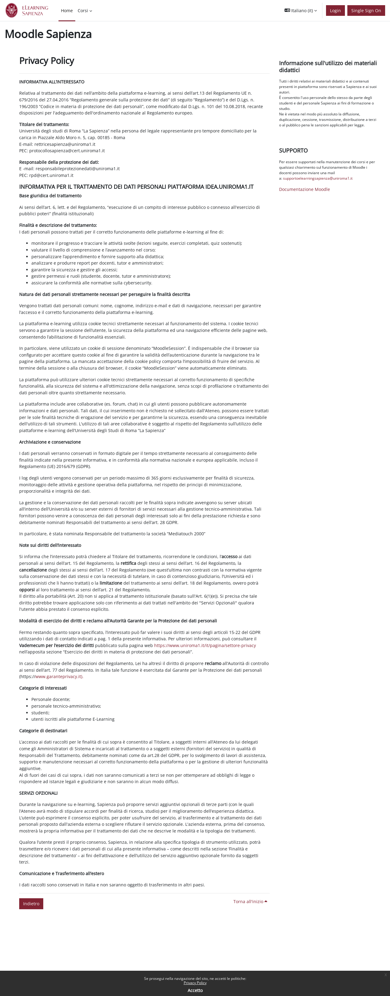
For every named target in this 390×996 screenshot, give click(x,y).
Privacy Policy (195, 982)
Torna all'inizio (250, 901)
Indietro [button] (31, 903)
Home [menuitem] (67, 10)
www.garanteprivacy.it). (59, 676)
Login (335, 10)
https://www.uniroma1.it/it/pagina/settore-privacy (205, 645)
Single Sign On (366, 10)
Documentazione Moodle (304, 189)
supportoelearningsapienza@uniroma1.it (318, 178)
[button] (301, 10)
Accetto (195, 990)
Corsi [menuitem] (83, 10)
